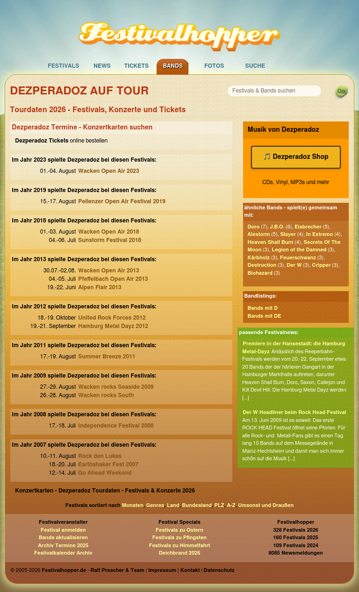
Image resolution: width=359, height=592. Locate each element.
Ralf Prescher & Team (117, 570)
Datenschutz (219, 570)
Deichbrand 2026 (180, 553)
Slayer (287, 234)
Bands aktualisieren (63, 537)
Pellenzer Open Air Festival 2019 (121, 201)
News (102, 66)
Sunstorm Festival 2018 (109, 240)
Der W (294, 265)
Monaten (133, 505)
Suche (255, 66)
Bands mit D (263, 308)
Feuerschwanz (298, 257)
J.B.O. (277, 226)
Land (173, 505)
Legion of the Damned (299, 249)
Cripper (321, 265)
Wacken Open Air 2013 (108, 270)
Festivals (63, 66)
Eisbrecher (308, 226)
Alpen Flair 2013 (99, 287)
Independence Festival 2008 (115, 425)
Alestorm (259, 234)
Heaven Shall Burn (271, 242)
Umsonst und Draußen (266, 505)
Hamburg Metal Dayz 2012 (113, 326)
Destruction (262, 265)
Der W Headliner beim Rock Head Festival (294, 412)
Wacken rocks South (106, 395)
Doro (254, 226)
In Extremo (319, 234)
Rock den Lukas (100, 456)
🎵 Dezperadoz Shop (296, 157)
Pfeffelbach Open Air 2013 (113, 279)
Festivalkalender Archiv (63, 553)
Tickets (136, 66)
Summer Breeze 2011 (106, 356)
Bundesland (196, 505)
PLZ (219, 505)
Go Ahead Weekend (104, 473)
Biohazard (260, 273)
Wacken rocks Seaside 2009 (115, 387)
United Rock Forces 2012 (111, 318)
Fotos (214, 66)
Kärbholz (259, 257)
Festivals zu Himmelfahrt (179, 545)
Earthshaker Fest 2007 (108, 464)
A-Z (231, 505)
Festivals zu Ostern (179, 530)
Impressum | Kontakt (174, 570)
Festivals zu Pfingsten (179, 537)
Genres (155, 505)
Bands (173, 66)
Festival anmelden (63, 530)
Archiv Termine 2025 (63, 545)
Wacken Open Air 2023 (108, 171)
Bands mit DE (264, 316)
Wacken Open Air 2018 (108, 232)
